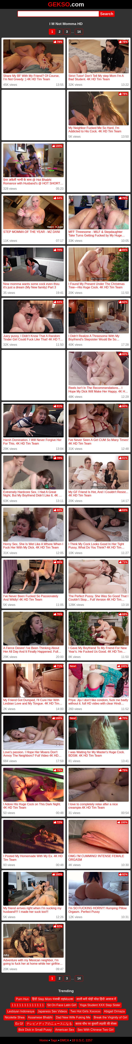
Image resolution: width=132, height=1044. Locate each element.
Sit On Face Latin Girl (61, 1005)
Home (44, 1040)
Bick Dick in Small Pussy (35, 1029)
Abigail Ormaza (114, 1011)
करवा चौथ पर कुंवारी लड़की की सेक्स (96, 1023)
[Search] (58, 14)
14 (79, 31)
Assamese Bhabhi (40, 1017)
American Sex (64, 1029)
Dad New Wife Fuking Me (73, 1017)
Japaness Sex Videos (52, 1011)
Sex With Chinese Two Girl (95, 1029)
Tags (54, 1040)
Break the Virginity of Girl (110, 1017)
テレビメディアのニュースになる (49, 1023)
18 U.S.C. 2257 (82, 1040)
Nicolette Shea (15, 1017)
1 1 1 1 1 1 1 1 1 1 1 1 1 (28, 1005)
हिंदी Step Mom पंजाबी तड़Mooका (52, 999)
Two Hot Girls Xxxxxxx (85, 1011)
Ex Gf (19, 1023)
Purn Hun (22, 999)
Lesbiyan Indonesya (20, 1011)
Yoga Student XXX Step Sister (100, 1005)
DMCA (64, 1040)
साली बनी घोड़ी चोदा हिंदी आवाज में (96, 999)
